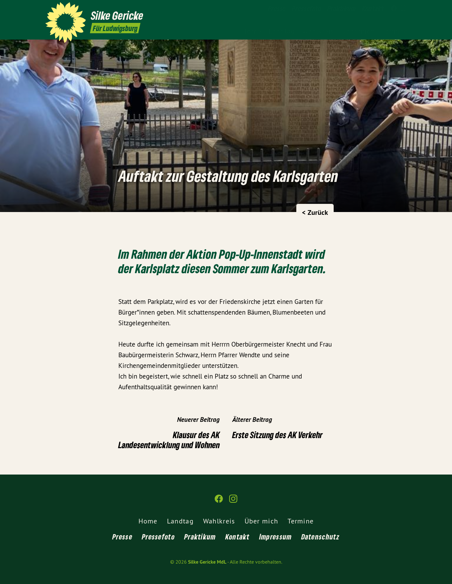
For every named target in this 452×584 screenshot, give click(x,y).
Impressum (275, 536)
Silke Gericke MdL (207, 562)
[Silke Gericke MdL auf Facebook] (394, 8)
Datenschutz (320, 536)
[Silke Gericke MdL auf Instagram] (403, 8)
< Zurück (315, 212)
